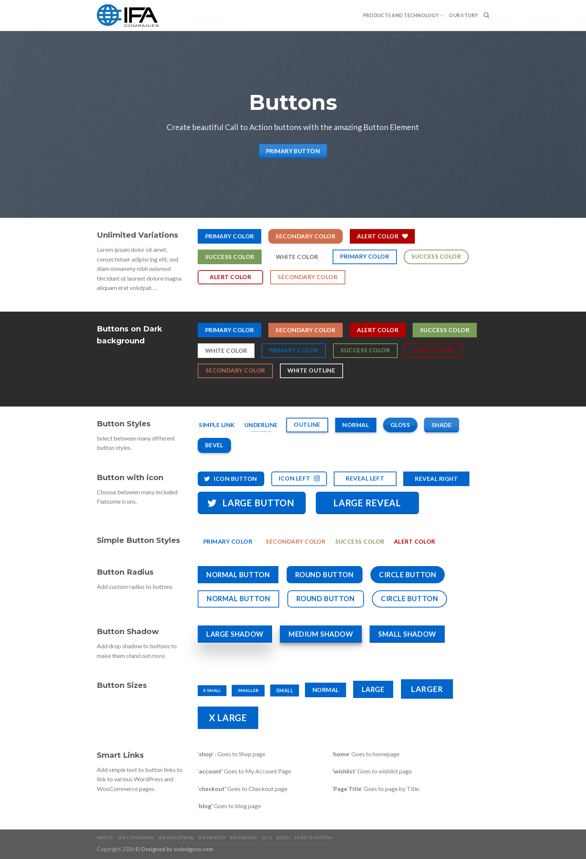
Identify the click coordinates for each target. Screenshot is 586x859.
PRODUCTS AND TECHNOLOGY (403, 15)
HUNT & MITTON (314, 837)
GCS (267, 837)
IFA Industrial (176, 837)
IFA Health (212, 837)
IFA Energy (243, 837)
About (105, 837)
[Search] (486, 15)
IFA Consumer (136, 837)
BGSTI (283, 837)
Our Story (463, 15)
